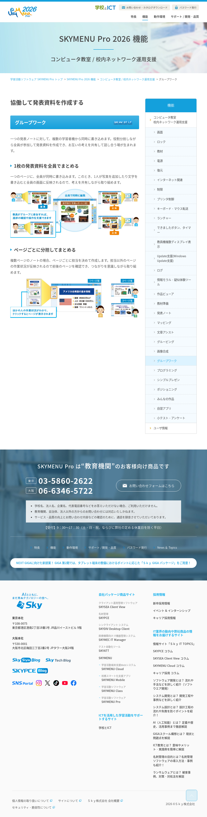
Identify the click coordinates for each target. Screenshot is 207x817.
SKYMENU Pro (122, 700)
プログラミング (167, 370)
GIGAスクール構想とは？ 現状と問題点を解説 (173, 736)
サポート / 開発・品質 (185, 16)
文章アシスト (165, 332)
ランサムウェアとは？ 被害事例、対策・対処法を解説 (172, 774)
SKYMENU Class (122, 689)
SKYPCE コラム (163, 651)
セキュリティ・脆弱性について (33, 807)
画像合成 (162, 351)
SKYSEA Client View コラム (171, 658)
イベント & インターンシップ (171, 610)
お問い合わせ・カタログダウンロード (147, 7)
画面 (160, 132)
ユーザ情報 (160, 428)
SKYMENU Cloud (122, 667)
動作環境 (159, 16)
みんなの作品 (165, 399)
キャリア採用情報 (164, 618)
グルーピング (165, 341)
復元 (160, 170)
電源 (160, 160)
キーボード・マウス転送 (172, 208)
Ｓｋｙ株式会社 (185, 804)
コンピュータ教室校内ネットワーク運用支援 (170, 119)
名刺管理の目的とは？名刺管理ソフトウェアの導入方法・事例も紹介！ (173, 761)
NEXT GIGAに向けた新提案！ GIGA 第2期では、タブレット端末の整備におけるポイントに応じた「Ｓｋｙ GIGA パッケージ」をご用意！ (103, 563)
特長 (133, 16)
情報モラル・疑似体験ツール (174, 282)
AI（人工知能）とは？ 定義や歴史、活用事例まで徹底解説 (173, 724)
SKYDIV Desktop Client (121, 627)
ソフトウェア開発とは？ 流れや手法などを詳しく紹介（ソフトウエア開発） (173, 684)
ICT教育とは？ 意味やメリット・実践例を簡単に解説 (171, 747)
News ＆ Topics (167, 547)
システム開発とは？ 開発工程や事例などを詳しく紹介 (173, 698)
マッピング (164, 322)
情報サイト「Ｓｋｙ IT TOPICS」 (174, 644)
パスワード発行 (188, 7)
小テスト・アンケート (171, 418)
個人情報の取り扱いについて (32, 801)
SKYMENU (105, 658)
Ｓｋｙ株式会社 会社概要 (105, 801)
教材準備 (162, 303)
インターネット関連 (170, 180)
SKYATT (121, 649)
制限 (160, 189)
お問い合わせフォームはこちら (151, 485)
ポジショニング (167, 389)
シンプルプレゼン (168, 380)
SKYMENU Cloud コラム (169, 666)
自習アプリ (164, 408)
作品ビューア (165, 294)
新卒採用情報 (161, 603)
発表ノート (164, 313)
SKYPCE (121, 616)
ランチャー (164, 218)
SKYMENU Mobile (122, 678)
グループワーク (167, 361)
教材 (160, 151)
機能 (145, 16)
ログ (160, 270)
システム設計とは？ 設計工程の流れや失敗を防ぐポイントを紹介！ (173, 711)
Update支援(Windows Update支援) (171, 258)
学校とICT (105, 728)
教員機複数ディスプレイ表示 (174, 244)
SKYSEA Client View (121, 605)
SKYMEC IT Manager (121, 638)
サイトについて (70, 801)
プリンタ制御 (165, 199)
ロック (161, 141)
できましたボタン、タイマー (174, 229)
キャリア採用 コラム (166, 673)
